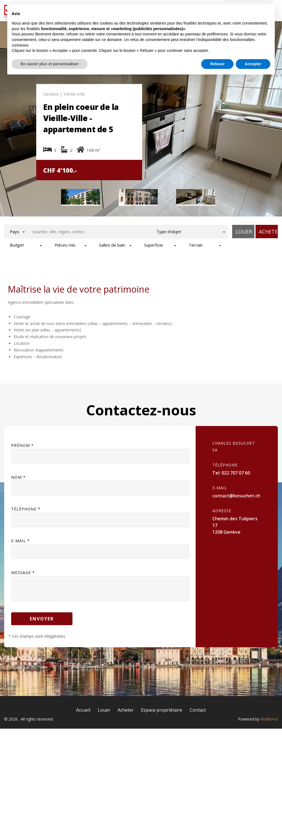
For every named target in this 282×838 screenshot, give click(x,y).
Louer (130, 10)
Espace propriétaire (211, 10)
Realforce (269, 714)
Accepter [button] (253, 822)
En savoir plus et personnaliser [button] (50, 822)
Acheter (163, 10)
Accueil (97, 10)
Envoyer (42, 614)
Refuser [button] (217, 822)
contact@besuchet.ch (236, 491)
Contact (259, 10)
